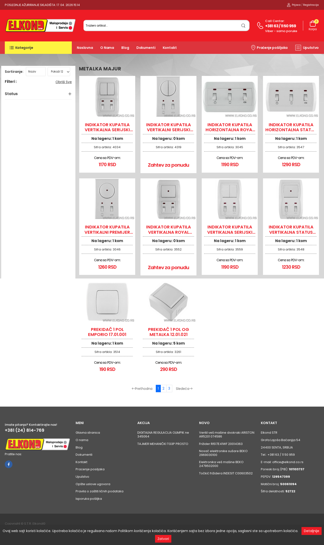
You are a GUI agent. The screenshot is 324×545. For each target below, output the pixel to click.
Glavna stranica (88, 432)
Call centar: (275, 21)
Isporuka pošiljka (89, 498)
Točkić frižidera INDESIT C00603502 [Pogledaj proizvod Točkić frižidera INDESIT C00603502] (226, 473)
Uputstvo (307, 48)
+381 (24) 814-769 (24, 430)
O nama (107, 47)
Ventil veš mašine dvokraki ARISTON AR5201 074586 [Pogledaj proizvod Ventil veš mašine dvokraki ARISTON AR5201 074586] (226, 434)
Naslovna (85, 47)
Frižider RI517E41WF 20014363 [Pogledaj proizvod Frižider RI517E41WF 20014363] (221, 444)
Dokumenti (146, 47)
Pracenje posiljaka (90, 469)
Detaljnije (311, 530)
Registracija (311, 5)
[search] (243, 25)
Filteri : (11, 81)
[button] (38, 47)
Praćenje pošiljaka (269, 47)
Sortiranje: (14, 71)
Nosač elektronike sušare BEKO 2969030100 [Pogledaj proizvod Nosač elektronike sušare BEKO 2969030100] (223, 453)
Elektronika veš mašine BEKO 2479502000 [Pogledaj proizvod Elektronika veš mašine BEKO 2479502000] (221, 464)
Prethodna (142, 388)
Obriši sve (64, 82)
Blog (125, 47)
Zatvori (163, 538)
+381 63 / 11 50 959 (280, 26)
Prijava (294, 5)
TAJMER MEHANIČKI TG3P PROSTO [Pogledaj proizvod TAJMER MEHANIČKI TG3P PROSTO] (162, 444)
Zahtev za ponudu (168, 165)
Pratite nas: (13, 454)
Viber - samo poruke (281, 31)
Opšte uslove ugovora (93, 484)
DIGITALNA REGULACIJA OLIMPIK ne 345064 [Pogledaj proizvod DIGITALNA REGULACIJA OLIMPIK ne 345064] (163, 434)
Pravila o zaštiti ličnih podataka (99, 491)
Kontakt (170, 47)
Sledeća (184, 388)
